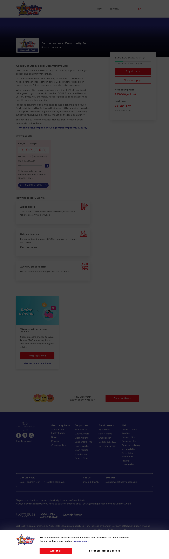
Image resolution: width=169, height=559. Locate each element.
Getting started (107, 445)
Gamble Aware (123, 503)
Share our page (132, 80)
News (54, 437)
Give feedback (122, 398)
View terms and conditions (37, 363)
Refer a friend (37, 355)
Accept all (55, 550)
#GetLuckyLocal (24, 441)
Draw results (81, 449)
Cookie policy (58, 445)
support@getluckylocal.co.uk (121, 481)
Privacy (55, 441)
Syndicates (81, 454)
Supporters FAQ (83, 441)
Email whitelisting (131, 445)
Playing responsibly (128, 462)
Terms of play (129, 441)
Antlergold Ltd (56, 525)
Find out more (28, 247)
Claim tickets (81, 437)
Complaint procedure (127, 455)
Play (99, 8)
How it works (82, 445)
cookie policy (81, 540)
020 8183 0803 (91, 481)
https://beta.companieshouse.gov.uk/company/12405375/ (53, 127)
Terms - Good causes (129, 431)
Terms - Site (128, 437)
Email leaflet (105, 437)
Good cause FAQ (107, 441)
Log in (139, 8)
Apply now (104, 429)
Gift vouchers (82, 433)
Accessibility (128, 449)
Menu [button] (114, 8)
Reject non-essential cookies (104, 550)
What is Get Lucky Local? (58, 431)
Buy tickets (133, 71)
